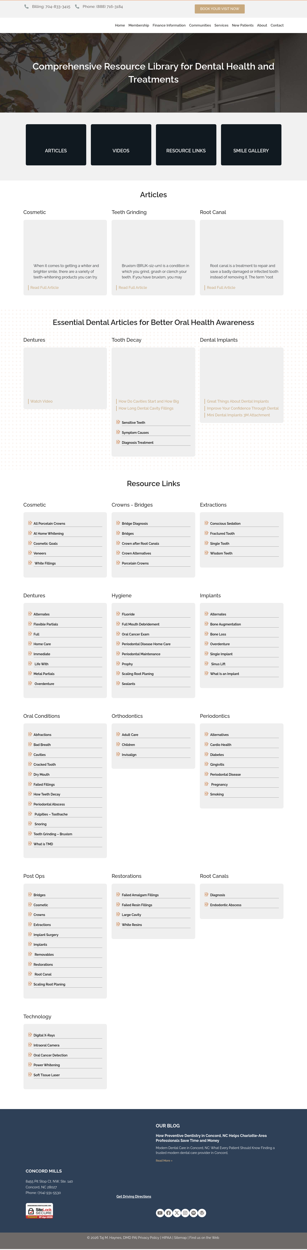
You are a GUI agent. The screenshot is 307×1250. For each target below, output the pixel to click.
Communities (200, 25)
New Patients (243, 25)
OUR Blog (168, 1127)
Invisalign (129, 755)
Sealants (128, 684)
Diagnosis (217, 896)
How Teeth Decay (47, 795)
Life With (41, 664)
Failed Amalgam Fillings (140, 896)
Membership (139, 25)
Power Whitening (47, 1066)
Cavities (40, 755)
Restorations (43, 965)
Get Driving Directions (133, 1197)
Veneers (40, 553)
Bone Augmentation (225, 624)
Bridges (128, 533)
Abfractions (42, 735)
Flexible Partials (46, 624)
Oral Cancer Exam (135, 634)
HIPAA (166, 1239)
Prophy (127, 664)
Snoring (40, 825)
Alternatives (219, 735)
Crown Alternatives (136, 553)
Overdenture (44, 684)
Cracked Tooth (45, 765)
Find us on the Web (205, 1239)
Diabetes (217, 755)
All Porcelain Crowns (49, 524)
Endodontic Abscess (225, 905)
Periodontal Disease (225, 775)
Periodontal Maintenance (141, 654)
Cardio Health (220, 745)
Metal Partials (44, 674)
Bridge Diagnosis (135, 524)
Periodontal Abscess (49, 805)
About (262, 25)
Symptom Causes (135, 432)
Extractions (42, 925)
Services (221, 25)
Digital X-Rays (44, 1036)
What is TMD (43, 844)
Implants (40, 945)
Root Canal (43, 975)
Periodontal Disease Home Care (146, 644)
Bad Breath (42, 745)
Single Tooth (219, 543)
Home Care (42, 644)
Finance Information (169, 25)
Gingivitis (217, 765)
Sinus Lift (218, 664)
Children (128, 745)
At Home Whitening (49, 533)
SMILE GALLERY (251, 151)
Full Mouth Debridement (140, 624)
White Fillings (45, 563)
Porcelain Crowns (135, 563)
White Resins (132, 925)
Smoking (217, 795)
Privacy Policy (147, 1239)
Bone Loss (218, 634)
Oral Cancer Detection (51, 1056)
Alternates (42, 614)
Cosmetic (41, 905)
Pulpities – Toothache (51, 815)
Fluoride (128, 614)
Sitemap (180, 1239)
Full (37, 634)
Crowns (39, 915)
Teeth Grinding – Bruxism (53, 834)
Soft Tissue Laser (47, 1076)
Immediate (42, 654)
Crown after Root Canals (140, 543)
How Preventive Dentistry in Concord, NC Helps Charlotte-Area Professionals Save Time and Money (211, 1139)
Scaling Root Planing (138, 674)
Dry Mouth (42, 775)
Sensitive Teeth (133, 422)
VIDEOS (120, 151)
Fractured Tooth (222, 533)
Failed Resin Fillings (137, 905)
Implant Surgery (46, 935)
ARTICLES (56, 151)
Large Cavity (131, 915)
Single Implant (221, 654)
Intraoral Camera (46, 1046)
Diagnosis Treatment (137, 443)
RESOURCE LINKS (186, 151)
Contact (277, 25)
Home (120, 25)
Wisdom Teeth (221, 553)
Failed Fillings (44, 785)
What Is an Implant (224, 674)
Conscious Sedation (225, 524)
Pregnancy (219, 785)
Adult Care (130, 735)
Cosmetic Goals (46, 543)
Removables (44, 955)
